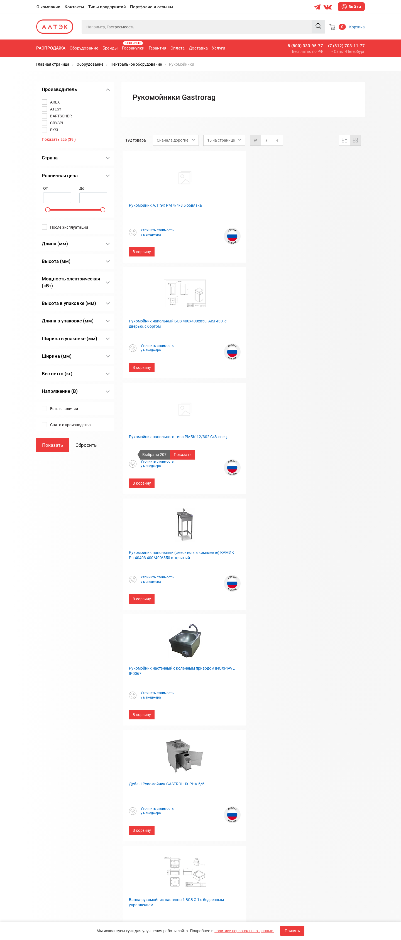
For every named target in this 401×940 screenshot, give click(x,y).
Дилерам (213, 811)
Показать (183, 454)
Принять (292, 931)
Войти (351, 6)
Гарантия (157, 48)
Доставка (198, 48)
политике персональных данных (244, 931)
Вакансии (214, 820)
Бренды (110, 48)
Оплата (177, 48)
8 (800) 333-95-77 (305, 45)
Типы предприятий (107, 6)
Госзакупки (133, 46)
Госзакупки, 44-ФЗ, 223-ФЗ (149, 784)
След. (301, 734)
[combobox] (176, 140)
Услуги (218, 48)
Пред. (207, 734)
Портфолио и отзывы (151, 6)
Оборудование (84, 48)
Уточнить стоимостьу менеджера (155, 232)
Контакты (74, 6)
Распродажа (50, 48)
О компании (48, 6)
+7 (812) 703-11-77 (346, 45)
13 (287, 734)
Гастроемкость (121, 27)
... (227, 734)
